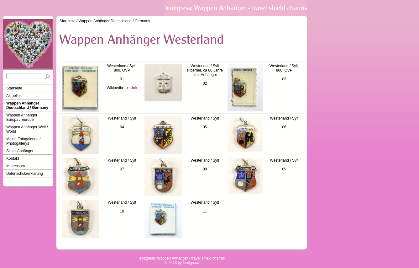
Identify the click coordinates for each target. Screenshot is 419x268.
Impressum (15, 166)
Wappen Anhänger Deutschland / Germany (27, 105)
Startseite (14, 88)
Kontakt (12, 158)
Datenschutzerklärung (24, 173)
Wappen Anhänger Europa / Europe (21, 117)
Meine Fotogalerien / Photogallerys (23, 141)
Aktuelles (14, 96)
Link (133, 88)
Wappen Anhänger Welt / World (27, 129)
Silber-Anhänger (20, 151)
